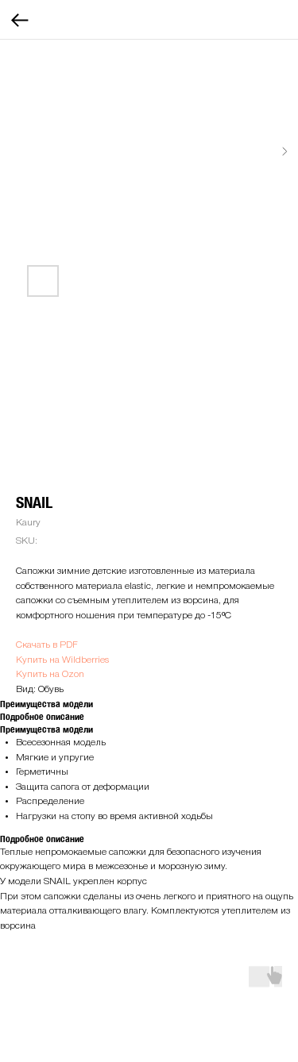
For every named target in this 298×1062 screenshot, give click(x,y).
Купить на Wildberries (62, 660)
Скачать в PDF (47, 645)
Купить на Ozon (50, 674)
